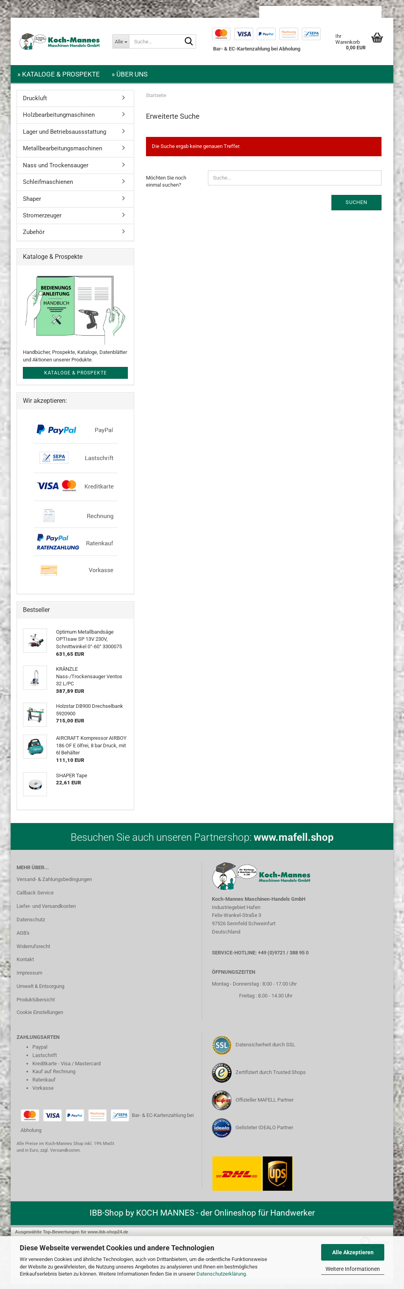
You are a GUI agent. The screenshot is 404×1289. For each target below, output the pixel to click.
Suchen (356, 207)
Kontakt (25, 964)
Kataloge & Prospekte (75, 377)
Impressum (29, 977)
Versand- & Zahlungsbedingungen (54, 884)
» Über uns (130, 74)
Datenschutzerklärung (221, 1274)
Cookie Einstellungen (40, 1017)
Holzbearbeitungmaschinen (59, 119)
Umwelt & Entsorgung (40, 991)
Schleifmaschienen (48, 186)
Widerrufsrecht (33, 951)
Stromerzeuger (42, 220)
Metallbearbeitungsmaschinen (62, 153)
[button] (280, 12)
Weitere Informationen (352, 1269)
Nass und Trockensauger (55, 170)
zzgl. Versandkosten (60, 1155)
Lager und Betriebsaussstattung (64, 136)
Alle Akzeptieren (353, 1252)
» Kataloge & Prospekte (58, 74)
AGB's (23, 938)
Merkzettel (363, 12)
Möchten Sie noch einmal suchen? (166, 186)
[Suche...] (120, 41)
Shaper (32, 203)
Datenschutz (31, 924)
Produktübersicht (36, 1004)
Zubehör (34, 236)
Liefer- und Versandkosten (46, 911)
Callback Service (35, 897)
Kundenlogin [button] (322, 12)
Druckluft (35, 103)
